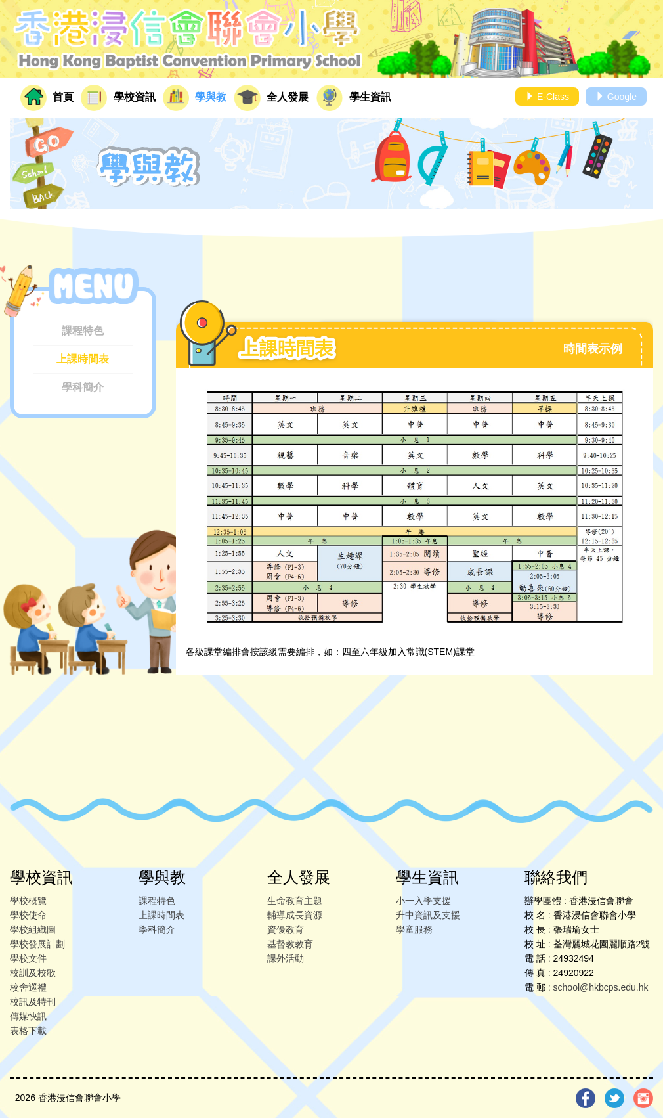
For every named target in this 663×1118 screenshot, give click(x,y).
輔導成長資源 (294, 915)
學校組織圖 (33, 929)
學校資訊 (118, 98)
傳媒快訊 (28, 1016)
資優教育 (285, 929)
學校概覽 (28, 900)
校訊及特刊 (33, 1001)
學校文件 (28, 958)
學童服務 (414, 929)
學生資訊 (353, 98)
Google (616, 96)
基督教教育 (290, 944)
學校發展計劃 (37, 944)
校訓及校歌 (33, 973)
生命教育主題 (294, 900)
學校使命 (28, 915)
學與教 (194, 98)
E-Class (547, 96)
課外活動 (285, 958)
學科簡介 (83, 387)
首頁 (47, 98)
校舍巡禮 (28, 987)
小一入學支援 (423, 900)
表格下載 (28, 1030)
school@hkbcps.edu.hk (601, 987)
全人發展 (271, 98)
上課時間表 (82, 359)
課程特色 (83, 330)
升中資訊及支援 (428, 915)
